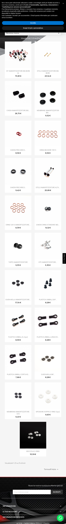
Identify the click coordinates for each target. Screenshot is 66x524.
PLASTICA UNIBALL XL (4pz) (18, 337)
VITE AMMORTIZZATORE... (47, 262)
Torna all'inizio (51, 469)
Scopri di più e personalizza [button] (33, 28)
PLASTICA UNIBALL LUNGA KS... (48, 337)
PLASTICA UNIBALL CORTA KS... (18, 374)
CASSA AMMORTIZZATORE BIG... (18, 110)
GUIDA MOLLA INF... (48, 374)
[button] (63, 3)
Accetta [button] (33, 23)
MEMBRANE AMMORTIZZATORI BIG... (48, 111)
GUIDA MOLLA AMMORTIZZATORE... (18, 300)
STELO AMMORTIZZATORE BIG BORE (48, 72)
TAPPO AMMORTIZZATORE (18, 262)
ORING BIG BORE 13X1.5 (48, 150)
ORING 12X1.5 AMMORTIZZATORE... (18, 225)
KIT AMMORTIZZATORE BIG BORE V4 (18, 72)
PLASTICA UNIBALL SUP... (48, 300)
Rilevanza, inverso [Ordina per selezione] (33, 33)
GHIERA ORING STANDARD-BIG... (47, 225)
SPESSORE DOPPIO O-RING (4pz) (48, 412)
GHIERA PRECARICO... (18, 150)
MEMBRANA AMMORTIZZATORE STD (18, 413)
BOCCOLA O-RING (33, 451)
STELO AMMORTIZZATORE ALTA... (48, 187)
